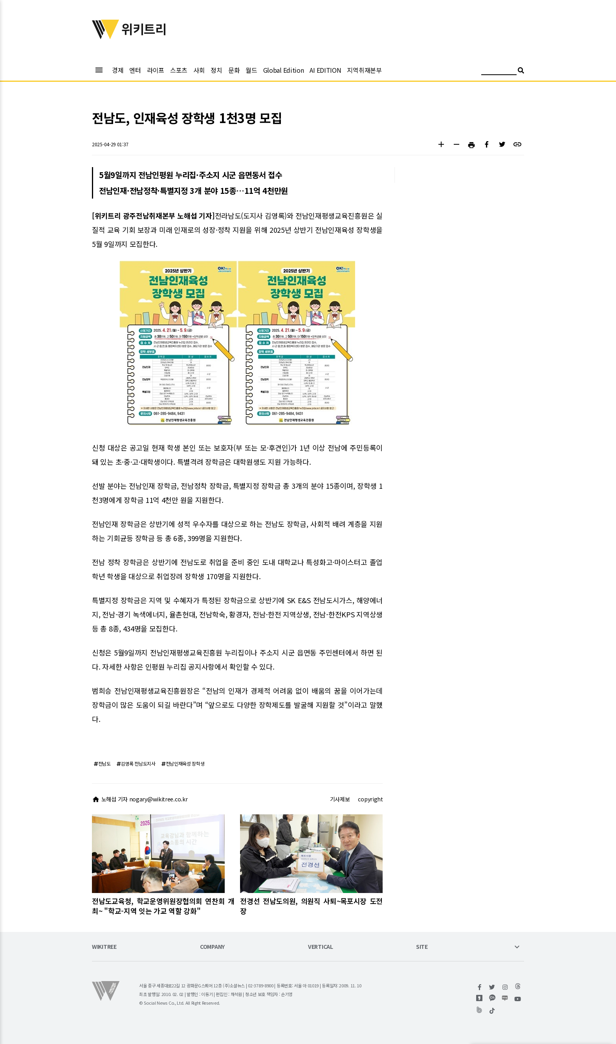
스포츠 (178, 70)
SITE (422, 947)
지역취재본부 (364, 70)
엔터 (135, 70)
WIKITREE (104, 947)
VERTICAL (320, 947)
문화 (234, 70)
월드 (251, 70)
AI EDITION (325, 70)
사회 (199, 70)
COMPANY (212, 947)
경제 (117, 70)
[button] (441, 145)
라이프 (155, 70)
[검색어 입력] (499, 71)
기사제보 (340, 799)
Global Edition (283, 70)
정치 (216, 70)
